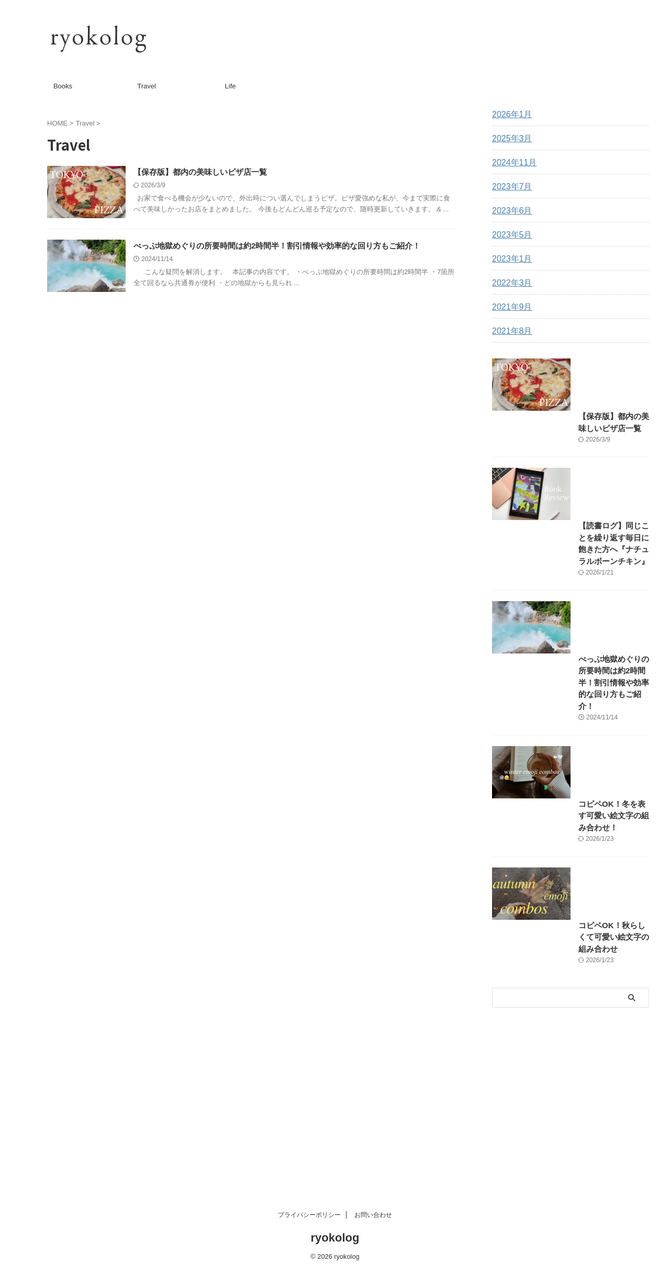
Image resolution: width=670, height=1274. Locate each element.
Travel (146, 86)
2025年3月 (509, 138)
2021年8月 (509, 331)
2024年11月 (511, 163)
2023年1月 (509, 259)
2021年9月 (509, 307)
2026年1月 (509, 114)
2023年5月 (509, 235)
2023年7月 (509, 187)
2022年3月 (509, 283)
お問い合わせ (373, 1217)
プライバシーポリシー (309, 1217)
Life (230, 86)
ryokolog (335, 1239)
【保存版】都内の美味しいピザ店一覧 (231, 172)
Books (62, 86)
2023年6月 (509, 211)
